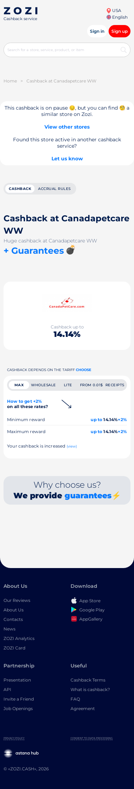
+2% (122, 419)
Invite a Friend (19, 699)
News (10, 628)
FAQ (75, 699)
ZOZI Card (14, 648)
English (117, 17)
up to (96, 419)
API (7, 689)
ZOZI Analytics (19, 638)
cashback (20, 188)
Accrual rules (54, 188)
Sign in (97, 31)
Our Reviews (17, 600)
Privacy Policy (14, 738)
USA (113, 10)
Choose (83, 370)
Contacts (13, 619)
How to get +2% (27, 404)
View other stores (67, 127)
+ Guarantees (34, 250)
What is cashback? (90, 689)
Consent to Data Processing (91, 738)
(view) (72, 446)
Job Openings (18, 708)
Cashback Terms (88, 680)
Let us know (67, 158)
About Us (14, 609)
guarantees (88, 495)
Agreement (83, 708)
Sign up (119, 31)
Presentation (17, 680)
